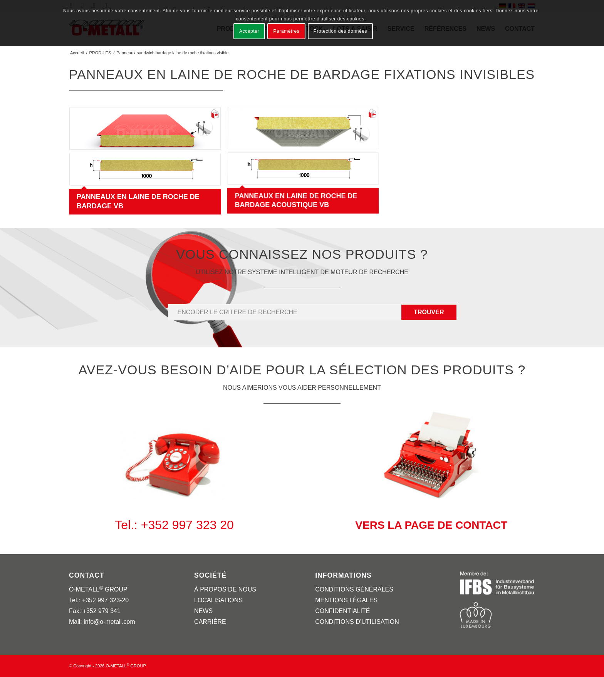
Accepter (249, 31)
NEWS (203, 611)
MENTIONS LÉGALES (346, 600)
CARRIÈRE (210, 621)
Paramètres (286, 31)
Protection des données (340, 31)
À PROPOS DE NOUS (225, 589)
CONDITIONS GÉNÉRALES (354, 589)
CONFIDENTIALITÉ (342, 611)
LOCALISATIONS (218, 600)
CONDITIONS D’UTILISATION (357, 621)
